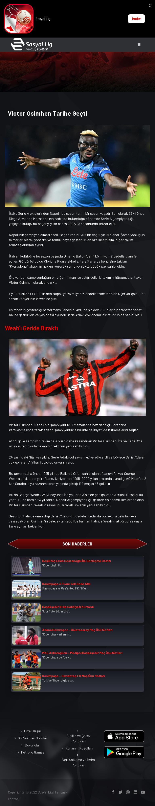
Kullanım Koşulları (79, 748)
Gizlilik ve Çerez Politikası (78, 738)
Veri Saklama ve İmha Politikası (78, 762)
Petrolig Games (32, 752)
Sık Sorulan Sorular (32, 738)
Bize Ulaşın (32, 731)
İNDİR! (136, 19)
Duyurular (32, 745)
